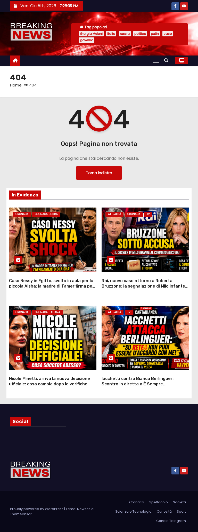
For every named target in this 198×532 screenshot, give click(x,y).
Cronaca (21, 214)
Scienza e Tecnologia (133, 511)
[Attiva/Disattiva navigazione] (156, 61)
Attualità (114, 214)
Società (179, 502)
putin (155, 33)
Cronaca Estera (46, 214)
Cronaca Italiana (47, 312)
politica (140, 33)
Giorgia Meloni (91, 33)
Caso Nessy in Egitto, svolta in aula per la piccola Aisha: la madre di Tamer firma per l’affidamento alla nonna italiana (51, 286)
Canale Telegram (171, 520)
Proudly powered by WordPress (37, 508)
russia (125, 33)
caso (167, 33)
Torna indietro (99, 173)
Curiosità (164, 511)
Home (16, 85)
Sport (181, 511)
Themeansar (21, 514)
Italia (111, 33)
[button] (168, 60)
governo (86, 40)
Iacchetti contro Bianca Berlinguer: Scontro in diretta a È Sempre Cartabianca (138, 384)
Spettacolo (158, 502)
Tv (148, 214)
